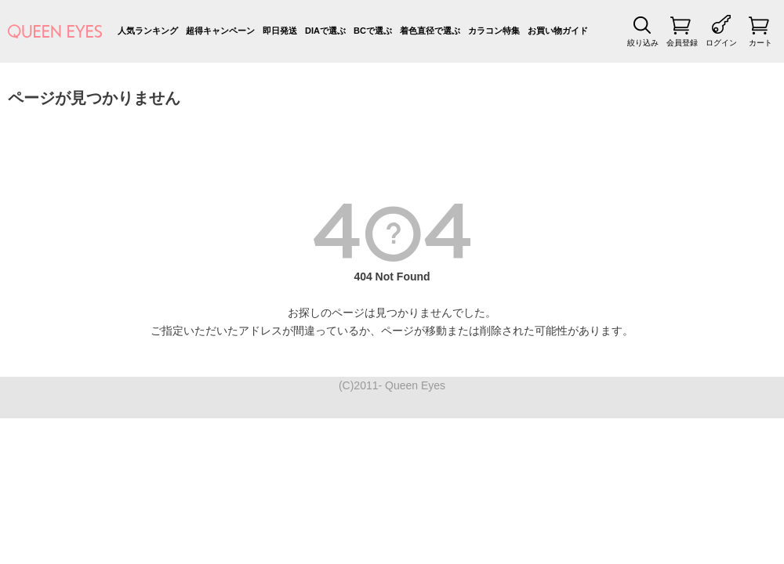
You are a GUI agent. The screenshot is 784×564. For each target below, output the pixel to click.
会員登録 (682, 42)
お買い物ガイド (558, 30)
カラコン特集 (494, 30)
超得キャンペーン (220, 30)
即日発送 (280, 30)
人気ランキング (148, 30)
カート (760, 42)
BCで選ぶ (373, 30)
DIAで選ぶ (325, 30)
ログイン (721, 42)
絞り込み (643, 42)
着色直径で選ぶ (430, 30)
